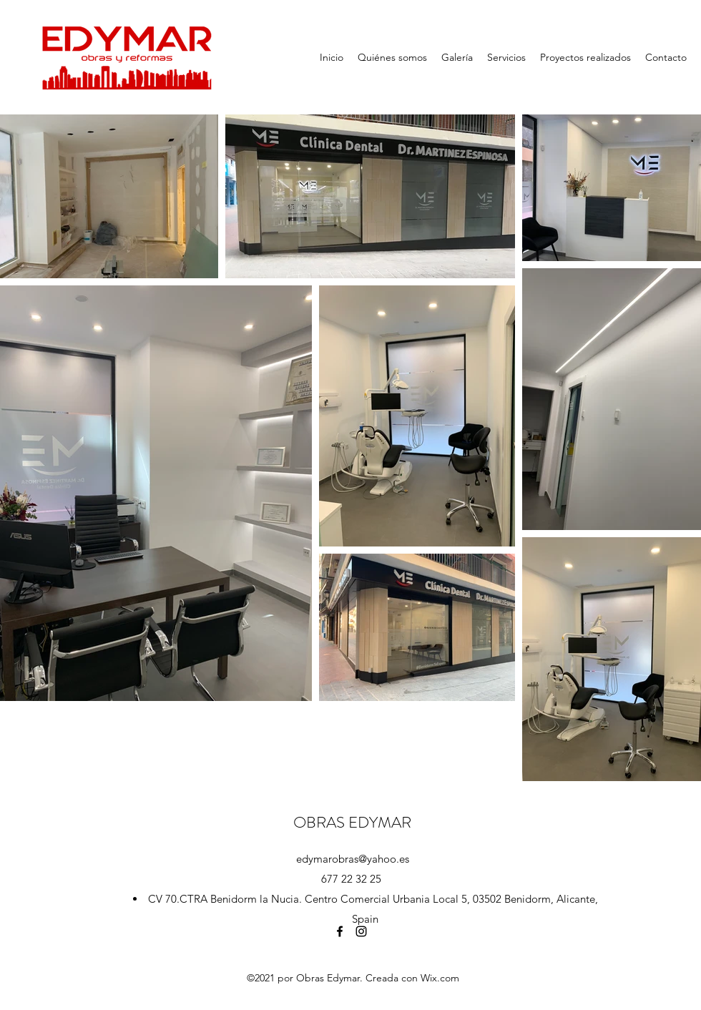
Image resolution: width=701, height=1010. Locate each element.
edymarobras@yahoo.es (352, 859)
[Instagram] (361, 931)
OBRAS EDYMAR (352, 822)
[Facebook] (340, 931)
